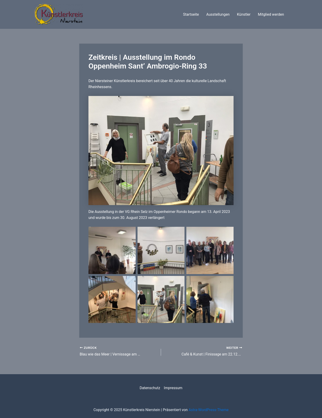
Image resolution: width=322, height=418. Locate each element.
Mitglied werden (271, 14)
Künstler (244, 14)
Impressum (173, 388)
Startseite (191, 14)
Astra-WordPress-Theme (209, 410)
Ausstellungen (218, 14)
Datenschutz (150, 388)
